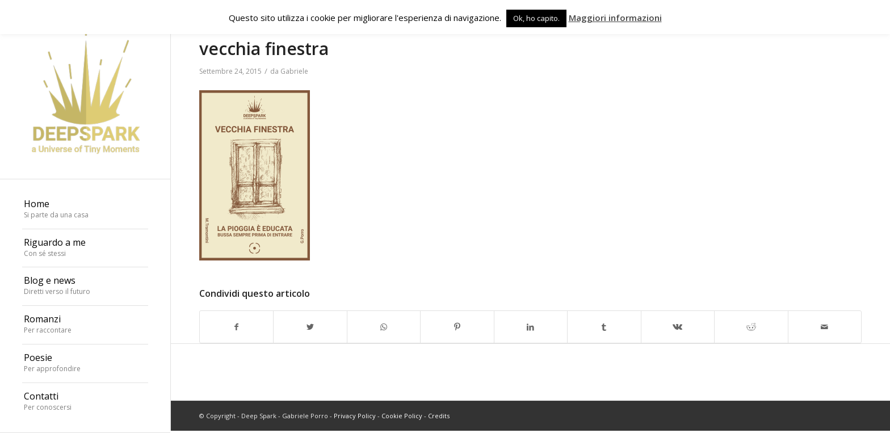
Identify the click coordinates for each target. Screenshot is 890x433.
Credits (439, 415)
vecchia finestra (264, 48)
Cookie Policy (401, 415)
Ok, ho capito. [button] (536, 18)
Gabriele (294, 71)
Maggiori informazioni (615, 17)
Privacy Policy (355, 415)
